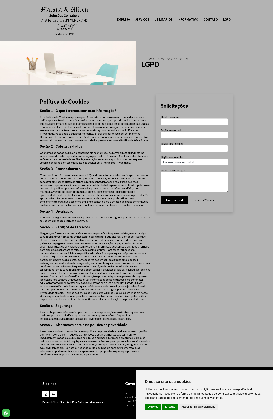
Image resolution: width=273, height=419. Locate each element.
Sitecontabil (65, 402)
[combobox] (194, 162)
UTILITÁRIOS (163, 19)
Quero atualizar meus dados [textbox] (179, 161)
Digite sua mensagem (173, 170)
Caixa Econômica (135, 397)
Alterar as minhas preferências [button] (198, 406)
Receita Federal (134, 392)
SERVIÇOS (142, 19)
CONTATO (211, 19)
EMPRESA (123, 19)
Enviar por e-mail (174, 200)
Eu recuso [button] (170, 406)
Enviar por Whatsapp (204, 200)
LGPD (227, 19)
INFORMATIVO (188, 19)
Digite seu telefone (172, 143)
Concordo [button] (153, 406)
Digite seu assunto (172, 157)
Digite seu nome (170, 116)
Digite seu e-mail (171, 130)
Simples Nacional (135, 405)
